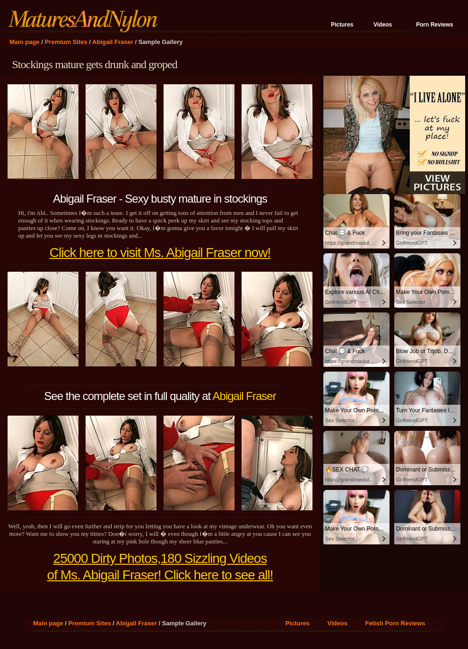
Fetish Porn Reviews (395, 623)
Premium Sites (65, 41)
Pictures (342, 24)
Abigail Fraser (112, 41)
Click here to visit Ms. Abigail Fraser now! (160, 252)
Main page (24, 41)
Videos (382, 24)
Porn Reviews (434, 24)
